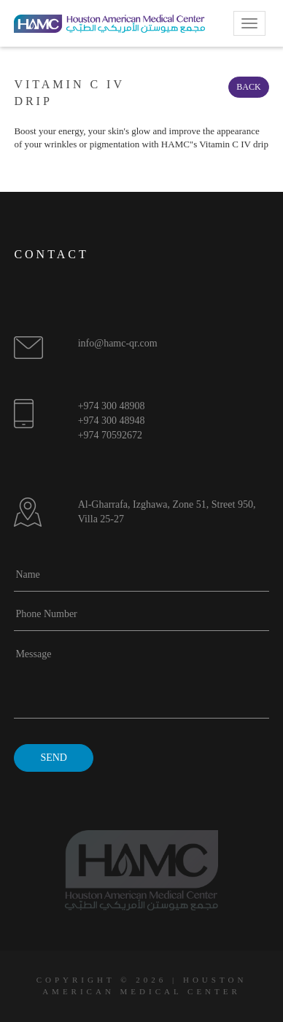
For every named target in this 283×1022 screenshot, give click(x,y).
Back (248, 87)
